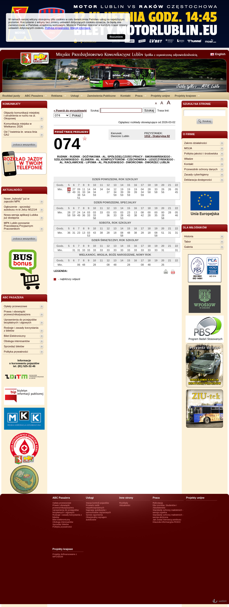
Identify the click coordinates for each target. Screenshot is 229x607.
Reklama (57, 95)
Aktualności (124, 505)
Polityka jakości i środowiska (201, 153)
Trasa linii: (163, 110)
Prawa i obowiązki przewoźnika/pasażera (17, 313)
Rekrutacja (158, 503)
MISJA (188, 148)
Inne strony (126, 497)
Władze (188, 158)
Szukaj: (95, 110)
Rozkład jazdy (11, 95)
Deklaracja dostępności (198, 179)
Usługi (75, 95)
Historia (188, 236)
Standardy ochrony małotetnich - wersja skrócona (168, 516)
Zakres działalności (195, 143)
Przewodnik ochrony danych (201, 169)
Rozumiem (116, 36)
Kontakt (125, 95)
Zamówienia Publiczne (101, 95)
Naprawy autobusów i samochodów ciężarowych (98, 511)
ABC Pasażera (34, 95)
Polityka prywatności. (57, 27)
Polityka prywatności (16, 351)
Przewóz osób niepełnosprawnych (95, 506)
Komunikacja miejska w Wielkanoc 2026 (17, 125)
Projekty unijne (160, 95)
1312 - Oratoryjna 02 (157, 136)
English (220, 54)
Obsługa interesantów (17, 341)
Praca (139, 95)
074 (67, 144)
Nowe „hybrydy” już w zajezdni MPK (16, 200)
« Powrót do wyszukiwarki (70, 110)
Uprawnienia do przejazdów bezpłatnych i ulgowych (20, 321)
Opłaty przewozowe (15, 306)
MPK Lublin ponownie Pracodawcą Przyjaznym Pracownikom (18, 226)
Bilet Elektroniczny (15, 335)
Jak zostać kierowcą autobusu (167, 519)
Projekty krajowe (186, 95)
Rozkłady (123, 503)
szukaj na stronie (197, 103)
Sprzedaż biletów (14, 346)
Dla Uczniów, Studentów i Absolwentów (165, 506)
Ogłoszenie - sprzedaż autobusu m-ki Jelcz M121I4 (20, 208)
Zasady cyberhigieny (196, 174)
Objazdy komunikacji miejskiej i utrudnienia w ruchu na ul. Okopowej (21, 115)
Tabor (187, 241)
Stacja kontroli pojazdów (97, 503)
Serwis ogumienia (94, 515)
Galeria (188, 246)
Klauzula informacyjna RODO (167, 522)
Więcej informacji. (80, 27)
